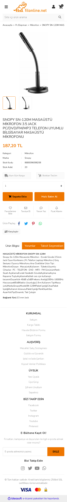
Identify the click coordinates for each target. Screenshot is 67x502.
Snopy (28, 158)
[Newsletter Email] (25, 451)
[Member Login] (53, 7)
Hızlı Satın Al (49, 196)
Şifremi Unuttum (33, 387)
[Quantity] (33, 185)
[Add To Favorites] (10, 211)
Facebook (33, 405)
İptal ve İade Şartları (33, 358)
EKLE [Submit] (56, 451)
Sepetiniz (33, 392)
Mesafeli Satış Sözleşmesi (33, 348)
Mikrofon (29, 153)
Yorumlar (30, 246)
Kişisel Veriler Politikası (33, 364)
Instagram (33, 416)
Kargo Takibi (33, 325)
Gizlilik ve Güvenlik (33, 353)
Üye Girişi (34, 382)
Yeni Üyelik (33, 377)
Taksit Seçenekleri (52, 246)
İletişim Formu (33, 335)
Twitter (33, 410)
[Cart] (60, 6)
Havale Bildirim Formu (33, 330)
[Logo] (29, 6)
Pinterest (33, 426)
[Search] (33, 17)
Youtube (33, 421)
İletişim (33, 319)
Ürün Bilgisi (12, 246)
